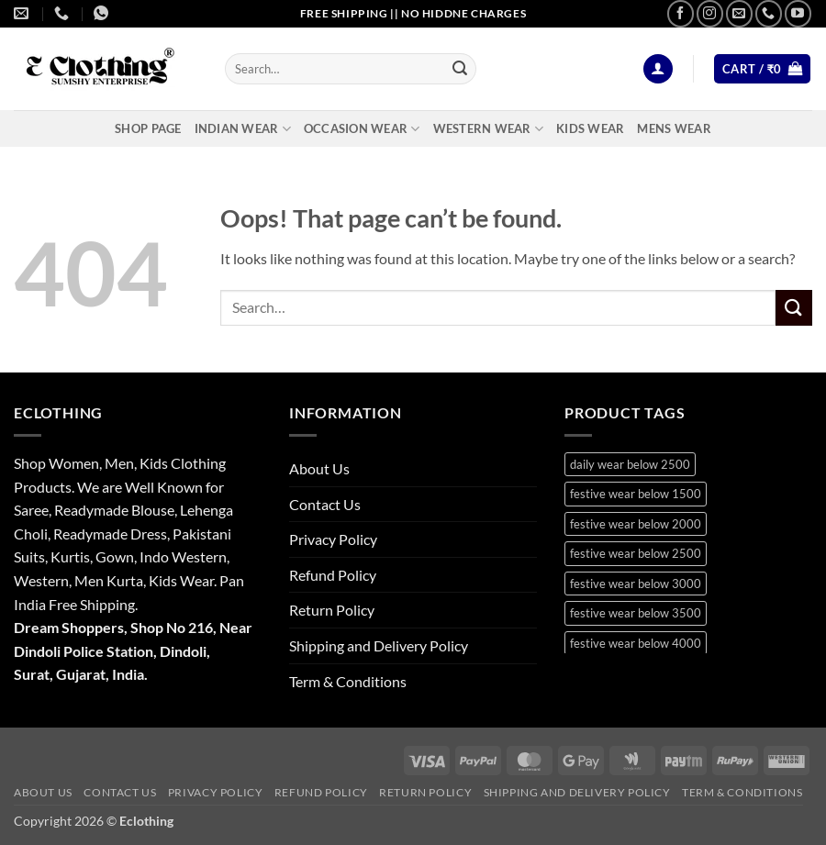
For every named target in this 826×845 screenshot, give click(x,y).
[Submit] (459, 68)
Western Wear (488, 129)
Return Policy (331, 609)
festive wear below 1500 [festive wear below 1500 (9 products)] (635, 493)
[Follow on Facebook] (680, 13)
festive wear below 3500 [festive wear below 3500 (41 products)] (635, 613)
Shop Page (148, 128)
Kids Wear (590, 128)
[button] (658, 69)
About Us (319, 468)
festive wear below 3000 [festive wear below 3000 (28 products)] (635, 583)
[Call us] (768, 13)
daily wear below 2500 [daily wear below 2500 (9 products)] (630, 464)
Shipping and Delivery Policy (378, 645)
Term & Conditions (348, 681)
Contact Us (325, 504)
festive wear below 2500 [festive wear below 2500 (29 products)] (635, 553)
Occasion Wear (362, 129)
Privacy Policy (333, 539)
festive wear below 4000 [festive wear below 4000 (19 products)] (635, 643)
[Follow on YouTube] (798, 13)
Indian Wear (243, 129)
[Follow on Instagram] (710, 13)
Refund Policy (332, 575)
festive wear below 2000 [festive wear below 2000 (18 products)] (635, 524)
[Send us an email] (739, 13)
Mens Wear (673, 128)
